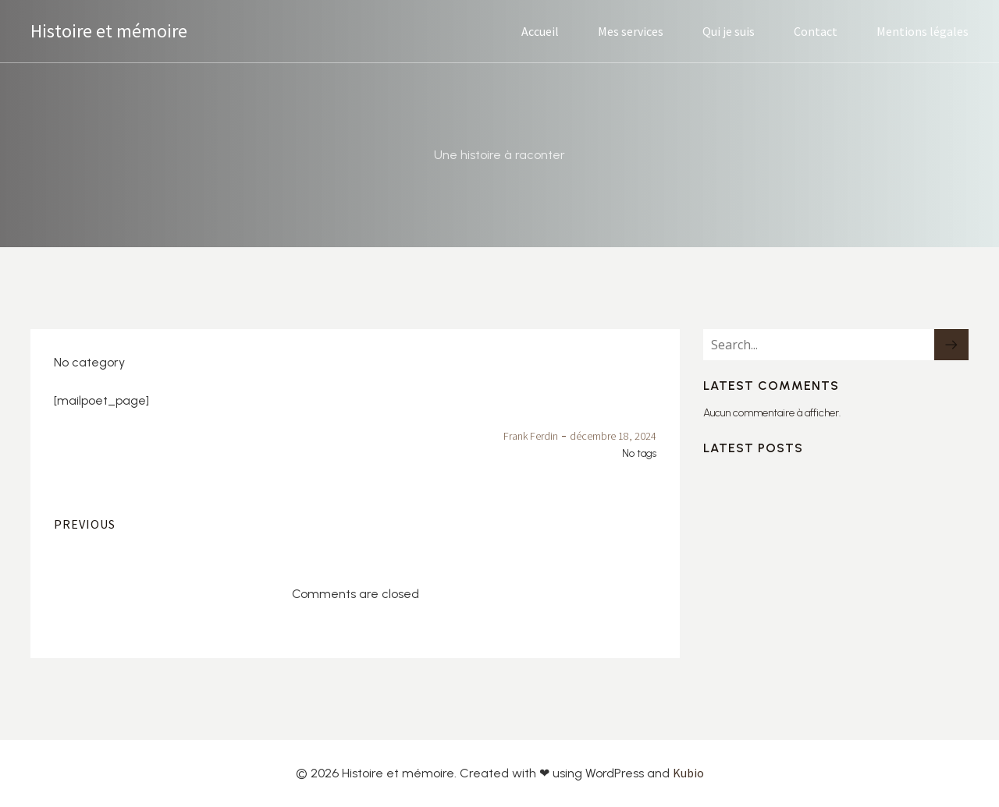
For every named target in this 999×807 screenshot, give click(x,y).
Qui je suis (728, 31)
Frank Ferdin (530, 436)
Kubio (688, 772)
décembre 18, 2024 (613, 436)
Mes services (630, 31)
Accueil (540, 31)
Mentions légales (922, 31)
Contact (815, 31)
